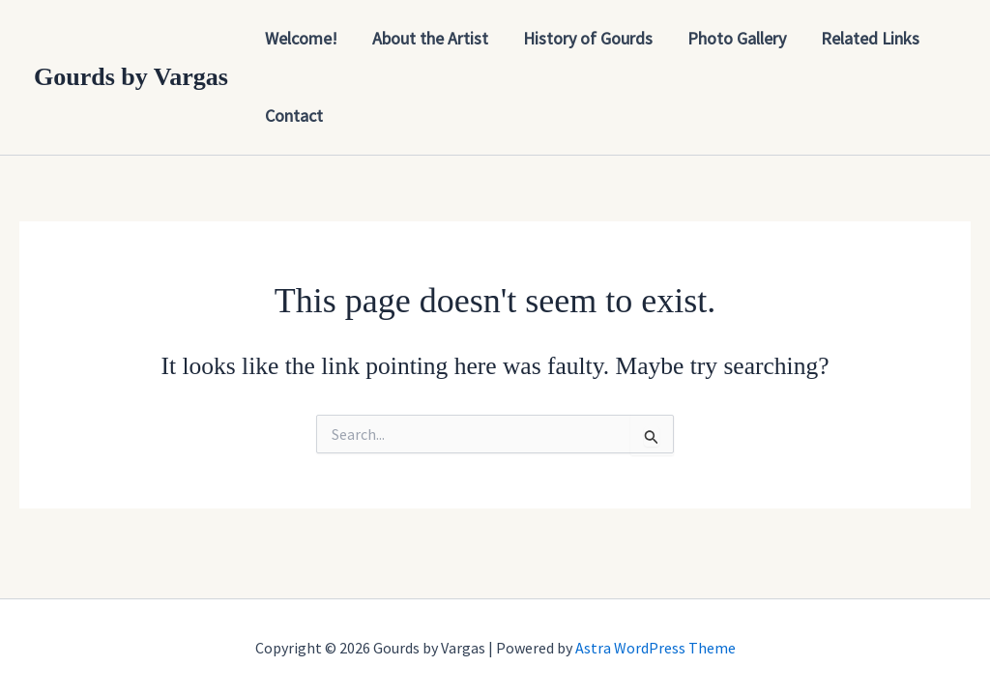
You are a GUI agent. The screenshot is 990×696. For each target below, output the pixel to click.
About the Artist (430, 38)
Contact (294, 115)
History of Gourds (588, 38)
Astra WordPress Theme (655, 647)
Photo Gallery (736, 38)
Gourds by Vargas (131, 77)
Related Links (870, 38)
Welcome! (301, 38)
